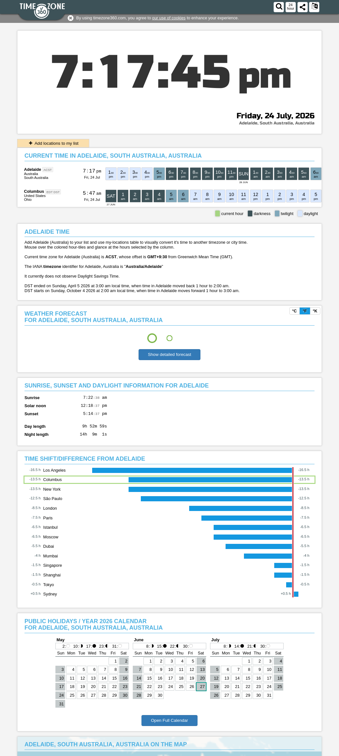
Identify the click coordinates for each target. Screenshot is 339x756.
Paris (48, 522)
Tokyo (48, 589)
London (50, 513)
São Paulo (52, 503)
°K (315, 311)
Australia (31, 174)
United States (34, 196)
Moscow (50, 541)
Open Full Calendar (169, 725)
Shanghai (52, 579)
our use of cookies (169, 17)
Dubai (48, 551)
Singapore (52, 570)
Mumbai (50, 560)
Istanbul (50, 532)
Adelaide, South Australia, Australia (277, 123)
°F (305, 311)
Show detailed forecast (169, 354)
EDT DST (53, 191)
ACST (48, 170)
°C (294, 311)
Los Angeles (54, 475)
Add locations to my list (53, 143)
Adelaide (32, 169)
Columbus (34, 191)
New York (52, 494)
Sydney (50, 598)
